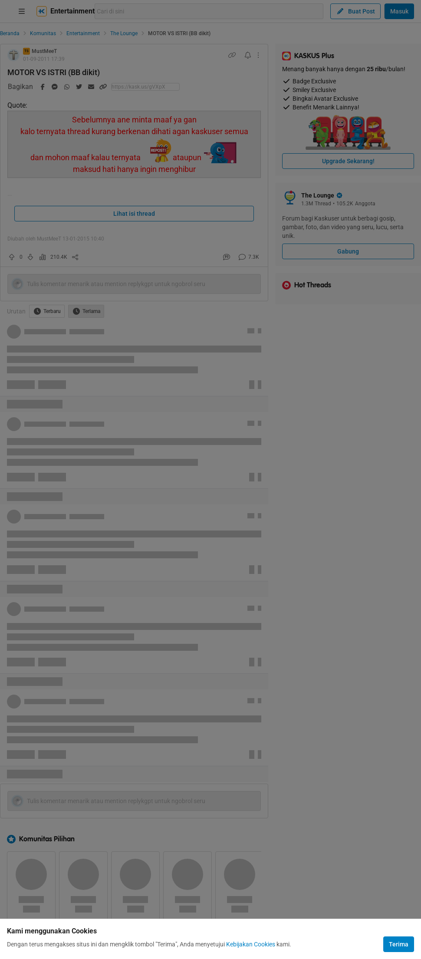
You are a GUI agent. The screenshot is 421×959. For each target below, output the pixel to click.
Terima (398, 944)
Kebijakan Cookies (250, 944)
